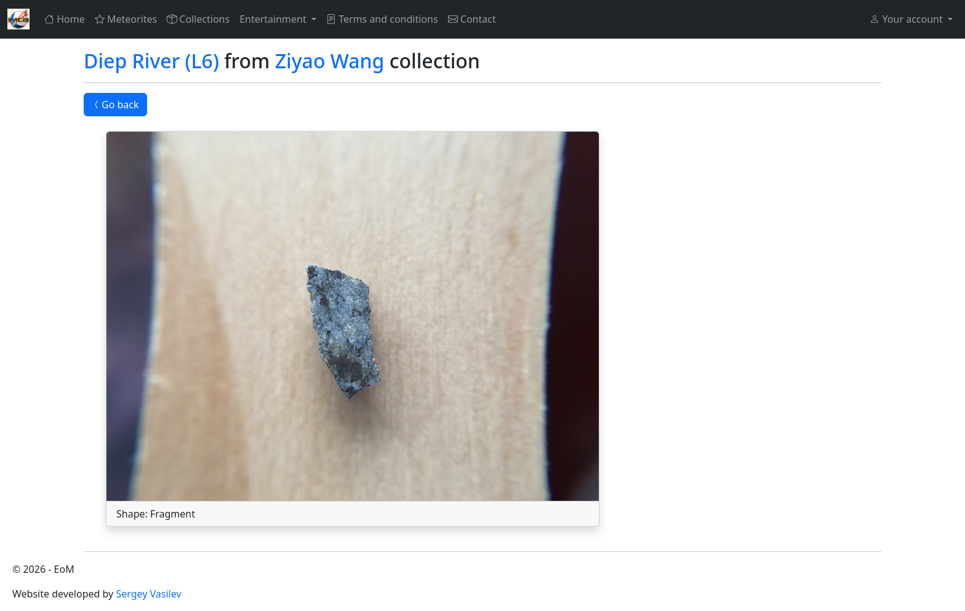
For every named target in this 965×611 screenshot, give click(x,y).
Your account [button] (907, 19)
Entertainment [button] (274, 19)
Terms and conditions (382, 19)
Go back (115, 104)
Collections (198, 19)
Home (64, 19)
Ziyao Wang (330, 60)
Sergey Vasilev (148, 594)
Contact (472, 19)
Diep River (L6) (151, 60)
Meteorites (126, 19)
